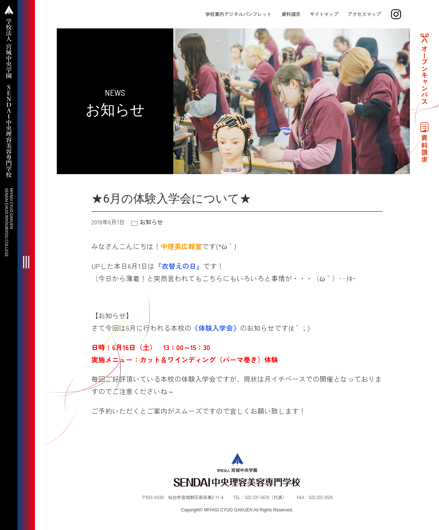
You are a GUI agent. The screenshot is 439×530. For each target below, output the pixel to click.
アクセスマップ (364, 14)
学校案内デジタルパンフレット (238, 14)
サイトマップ (324, 14)
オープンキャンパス (424, 75)
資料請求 (290, 14)
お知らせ (151, 221)
